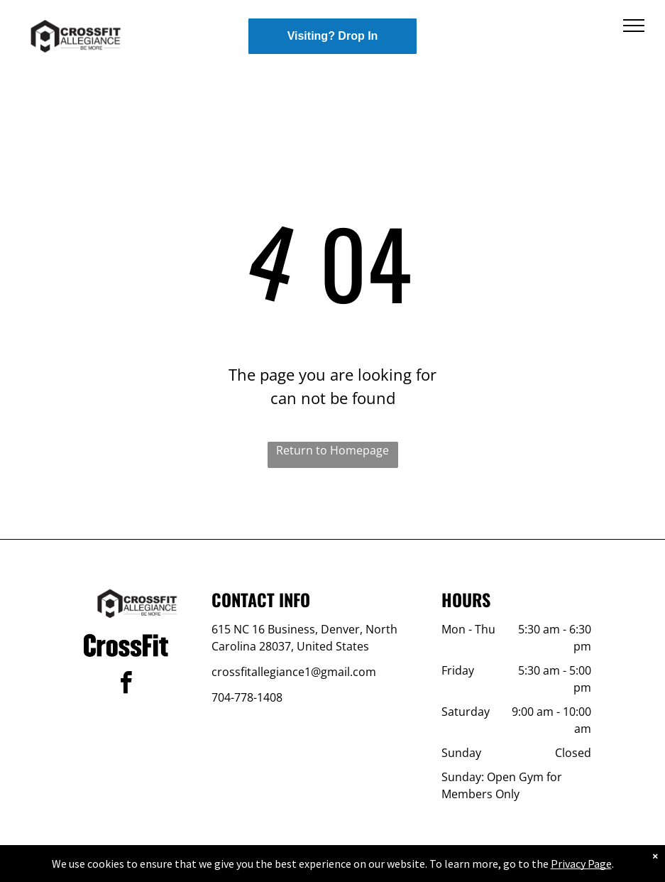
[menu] (633, 25)
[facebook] (125, 684)
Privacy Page (581, 863)
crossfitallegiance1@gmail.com (293, 672)
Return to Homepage (332, 450)
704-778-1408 (246, 697)
